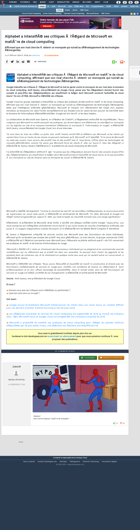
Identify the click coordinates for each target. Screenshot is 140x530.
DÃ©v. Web (78, 6)
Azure (75, 10)
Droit (97, 2)
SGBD (108, 6)
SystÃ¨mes (134, 6)
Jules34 (16, 396)
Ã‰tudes (87, 2)
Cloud (42, 6)
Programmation (98, 6)
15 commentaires (51, 65)
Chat (51, 2)
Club (105, 2)
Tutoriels (25, 2)
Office (116, 6)
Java (70, 6)
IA (48, 6)
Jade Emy (36, 65)
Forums (13, 2)
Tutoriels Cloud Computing (74, 14)
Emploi (75, 2)
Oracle (67, 10)
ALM (53, 6)
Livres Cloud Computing (52, 14)
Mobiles (124, 6)
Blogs (43, 2)
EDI (87, 6)
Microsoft (61, 6)
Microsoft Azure (92, 14)
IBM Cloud (84, 10)
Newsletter (63, 2)
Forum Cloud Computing (31, 14)
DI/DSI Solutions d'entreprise (25, 6)
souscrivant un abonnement (61, 346)
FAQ (35, 2)
